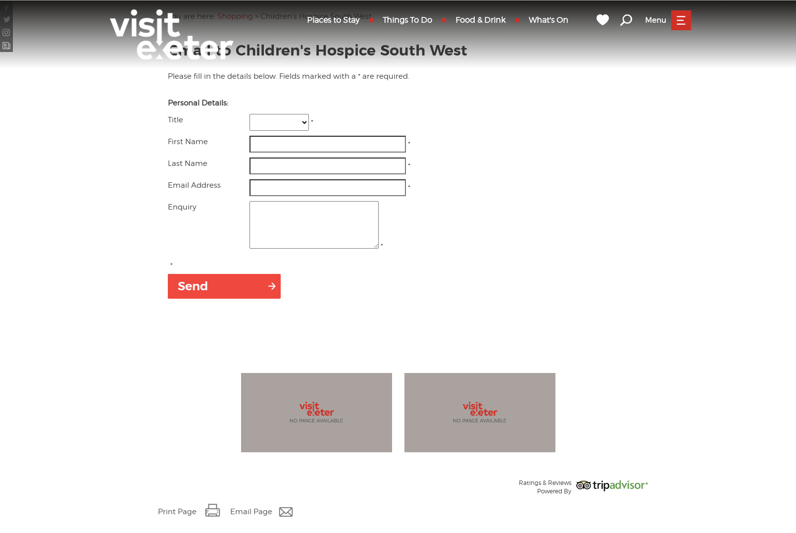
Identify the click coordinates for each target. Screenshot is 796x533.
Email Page (251, 520)
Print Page (177, 520)
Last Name (187, 163)
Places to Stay (333, 20)
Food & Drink (480, 20)
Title (175, 119)
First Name (188, 141)
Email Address (194, 185)
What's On (548, 20)
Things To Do (407, 20)
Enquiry (182, 207)
